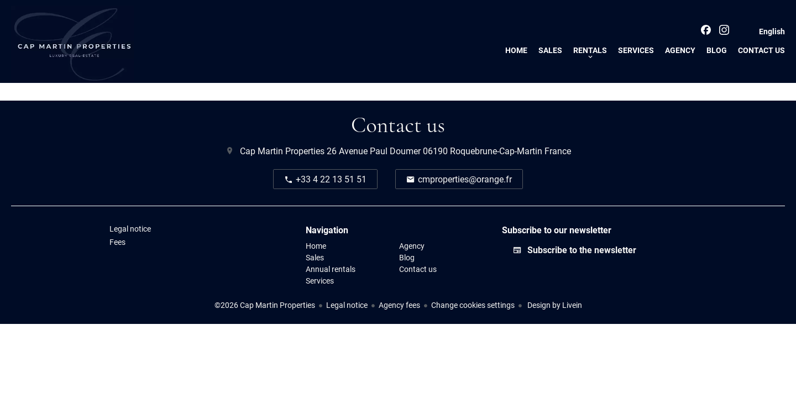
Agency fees (399, 305)
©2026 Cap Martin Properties (264, 305)
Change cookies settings (473, 305)
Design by (554, 305)
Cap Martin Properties (282, 150)
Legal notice (347, 305)
